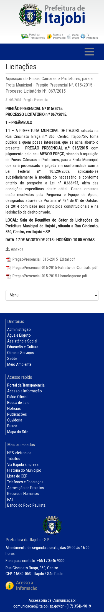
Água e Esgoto (19, 335)
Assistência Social (22, 341)
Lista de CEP (17, 476)
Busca (12, 425)
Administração (19, 329)
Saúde (12, 358)
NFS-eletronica (19, 452)
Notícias (14, 408)
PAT (10, 499)
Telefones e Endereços (25, 481)
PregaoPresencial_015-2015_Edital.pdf (40, 259)
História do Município (24, 470)
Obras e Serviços (20, 352)
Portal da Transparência (26, 385)
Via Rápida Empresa (23, 464)
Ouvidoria (14, 420)
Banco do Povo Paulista (26, 505)
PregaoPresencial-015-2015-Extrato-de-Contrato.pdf (52, 267)
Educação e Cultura (22, 346)
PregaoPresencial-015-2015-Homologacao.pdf (46, 275)
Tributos (13, 458)
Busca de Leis (18, 402)
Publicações (17, 414)
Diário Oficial (17, 396)
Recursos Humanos (23, 493)
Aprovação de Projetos (25, 487)
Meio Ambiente (19, 364)
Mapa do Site (17, 431)
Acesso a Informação (24, 390)
